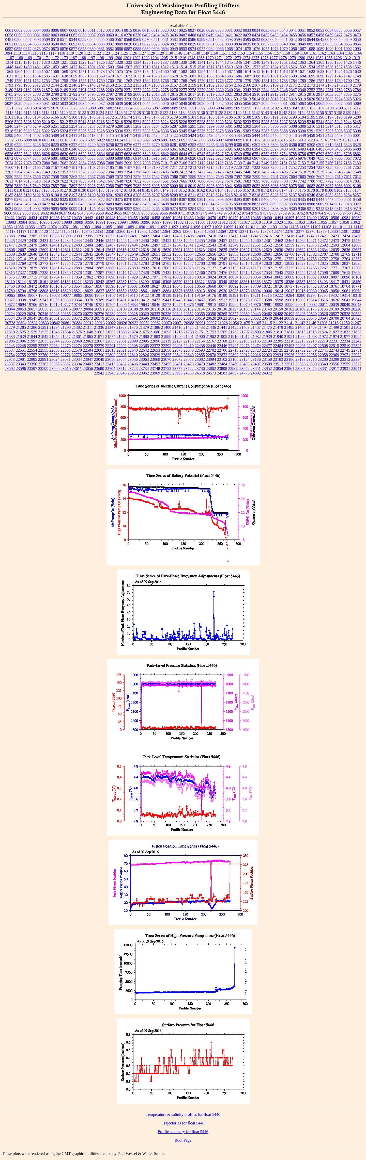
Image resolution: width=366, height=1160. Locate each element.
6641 (155, 154)
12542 (200, 245)
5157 (329, 112)
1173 (64, 58)
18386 (289, 282)
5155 (311, 112)
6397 (274, 149)
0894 (165, 48)
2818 (201, 94)
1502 (101, 67)
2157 (174, 85)
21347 (110, 327)
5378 (220, 131)
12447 (110, 240)
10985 (33, 222)
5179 (174, 117)
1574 (110, 71)
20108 (133, 309)
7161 (18, 167)
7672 (220, 181)
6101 (247, 140)
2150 (110, 85)
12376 (288, 231)
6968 (265, 158)
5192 (284, 117)
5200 (357, 117)
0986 (220, 48)
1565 (27, 71)
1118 (61, 53)
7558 (55, 176)
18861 (144, 291)
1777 (229, 80)
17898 (110, 277)
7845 (27, 186)
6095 (201, 140)
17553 (289, 272)
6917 (165, 158)
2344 (265, 90)
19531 (233, 300)
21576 (77, 332)
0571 (155, 39)
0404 (155, 35)
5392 (320, 131)
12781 (121, 263)
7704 (293, 181)
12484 (88, 245)
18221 (76, 282)
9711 (182, 213)
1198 (100, 58)
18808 (43, 291)
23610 (65, 368)
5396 (338, 131)
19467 (200, 300)
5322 (46, 131)
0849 (302, 44)
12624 (211, 250)
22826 (144, 355)
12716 (32, 259)
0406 (174, 35)
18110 (10, 282)
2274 (155, 90)
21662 (99, 332)
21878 (121, 336)
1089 (320, 48)
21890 (177, 336)
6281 (174, 144)
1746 (338, 76)
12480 (43, 245)
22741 (323, 350)
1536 (329, 67)
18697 (244, 286)
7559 (64, 176)
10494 (278, 218)
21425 (189, 327)
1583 (192, 71)
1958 (27, 85)
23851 (256, 368)
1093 (357, 48)
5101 (266, 108)
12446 (99, 240)
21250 (345, 323)
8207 (155, 195)
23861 (289, 368)
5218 (119, 122)
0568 (128, 39)
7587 (183, 176)
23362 (43, 364)
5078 (73, 108)
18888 (189, 291)
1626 (348, 71)
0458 (320, 35)
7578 (146, 176)
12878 (21, 268)
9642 (72, 213)
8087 (329, 186)
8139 (109, 190)
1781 (265, 80)
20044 (10, 309)
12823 (300, 263)
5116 (36, 112)
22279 (99, 346)
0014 (119, 30)
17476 (222, 272)
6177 (329, 140)
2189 (64, 90)
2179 (357, 85)
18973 (244, 291)
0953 (183, 48)
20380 (244, 314)
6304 (274, 144)
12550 (244, 245)
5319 (18, 131)
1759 (101, 80)
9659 (136, 213)
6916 (155, 158)
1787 (320, 80)
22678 (189, 350)
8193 (46, 195)
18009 (177, 277)
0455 (293, 35)
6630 (64, 154)
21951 (289, 336)
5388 (284, 131)
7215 (210, 167)
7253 (302, 167)
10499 (312, 218)
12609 (43, 250)
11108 (326, 227)
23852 (267, 368)
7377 (73, 172)
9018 (348, 204)
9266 (165, 208)
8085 (320, 186)
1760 (110, 80)
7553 (27, 176)
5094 (220, 108)
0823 (155, 44)
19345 (32, 300)
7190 (155, 167)
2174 (320, 85)
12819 (256, 263)
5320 (27, 131)
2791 (64, 94)
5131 (155, 112)
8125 (45, 190)
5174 (128, 117)
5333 (146, 131)
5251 (55, 126)
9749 (219, 213)
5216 (101, 122)
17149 (222, 268)
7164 (27, 167)
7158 (347, 163)
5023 (329, 99)
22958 (323, 355)
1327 (110, 62)
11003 (189, 222)
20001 (300, 304)
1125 (124, 53)
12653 (177, 254)
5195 (311, 117)
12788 (200, 263)
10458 (155, 218)
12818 (244, 263)
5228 (201, 122)
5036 (91, 103)
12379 (321, 231)
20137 (233, 309)
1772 (210, 80)
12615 (110, 250)
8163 (210, 190)
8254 (348, 195)
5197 (329, 117)
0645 (320, 39)
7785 (320, 181)
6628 (46, 154)
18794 (21, 291)
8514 (210, 204)
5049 (192, 103)
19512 (222, 300)
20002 (312, 304)
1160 (304, 53)
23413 (99, 364)
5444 (256, 135)
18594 (121, 286)
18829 (110, 291)
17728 (43, 277)
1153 (241, 53)
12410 (211, 236)
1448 (9, 67)
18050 (244, 277)
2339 (220, 90)
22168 (222, 341)
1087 (302, 48)
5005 (174, 99)
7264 (18, 172)
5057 (256, 103)
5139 (228, 112)
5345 (183, 131)
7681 (238, 181)
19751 (99, 304)
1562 (357, 67)
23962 (144, 373)
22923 (267, 355)
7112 (201, 163)
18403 (322, 282)
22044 (54, 341)
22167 (211, 341)
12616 (121, 250)
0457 (311, 35)
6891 (128, 158)
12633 (312, 250)
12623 (200, 250)
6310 (329, 144)
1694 (302, 76)
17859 (77, 277)
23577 (356, 364)
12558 (278, 245)
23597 (32, 368)
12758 (334, 259)
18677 (222, 286)
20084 (88, 309)
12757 (323, 259)
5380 (229, 131)
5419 (146, 135)
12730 (133, 259)
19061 (345, 291)
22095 (144, 341)
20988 (189, 323)
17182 (267, 268)
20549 (43, 318)
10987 (56, 222)
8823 (256, 204)
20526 (323, 314)
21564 (65, 332)
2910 (256, 94)
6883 (73, 158)
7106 (183, 163)
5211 (55, 122)
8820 (247, 204)
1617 (274, 71)
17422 (133, 272)
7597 (238, 176)
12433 (54, 240)
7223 (265, 167)
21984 (356, 336)
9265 (155, 208)
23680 (99, 368)
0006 (55, 30)
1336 (155, 62)
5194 (302, 117)
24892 (256, 373)
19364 (77, 300)
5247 (18, 126)
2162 (210, 85)
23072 (177, 359)
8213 (210, 195)
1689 (265, 76)
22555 (43, 350)
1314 (9, 62)
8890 (265, 204)
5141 (246, 112)
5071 (9, 108)
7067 (348, 158)
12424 (345, 236)
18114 (21, 282)
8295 (46, 199)
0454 (284, 35)
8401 (256, 199)
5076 (55, 108)
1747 (348, 76)
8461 (9, 204)
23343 (21, 364)
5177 (155, 117)
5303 (247, 126)
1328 (119, 62)
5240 (311, 122)
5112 (357, 108)
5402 (37, 135)
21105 (256, 323)
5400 (18, 135)
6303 (265, 144)
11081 (74, 227)
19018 (300, 291)
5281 (128, 126)
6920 (192, 158)
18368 (255, 282)
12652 (166, 254)
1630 (357, 71)
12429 (21, 240)
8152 (183, 190)
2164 (229, 85)
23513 (278, 364)
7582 (155, 176)
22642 (144, 350)
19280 (300, 295)
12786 (177, 263)
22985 (32, 359)
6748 (229, 154)
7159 (357, 163)
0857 (9, 48)
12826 (334, 263)
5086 (147, 108)
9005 (320, 204)
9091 (27, 208)
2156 (165, 85)
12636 (345, 250)
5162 (18, 117)
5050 (201, 103)
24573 (211, 373)
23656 (88, 368)
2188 (55, 90)
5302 (238, 126)
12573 (300, 245)
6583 (37, 154)
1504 (119, 67)
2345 (274, 90)
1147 (187, 53)
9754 (246, 213)
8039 (220, 186)
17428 (144, 272)
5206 (9, 122)
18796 (32, 291)
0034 (256, 30)
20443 (256, 314)
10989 (78, 222)
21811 (289, 332)
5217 (110, 122)
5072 (18, 108)
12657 (222, 254)
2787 (27, 94)
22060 (77, 341)
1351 (284, 62)
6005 (18, 140)
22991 (43, 359)
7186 (119, 167)
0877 (73, 48)
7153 (302, 163)
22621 (121, 350)
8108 (357, 186)
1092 (348, 48)
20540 (21, 318)
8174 (283, 190)
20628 (244, 318)
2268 (101, 90)
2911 (265, 94)
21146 (311, 323)
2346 (284, 90)
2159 (192, 85)
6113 (275, 140)
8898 (293, 204)
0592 (220, 39)
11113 (11, 231)
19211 (256, 295)
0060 (27, 35)
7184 (101, 167)
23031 (65, 359)
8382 (155, 199)
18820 (65, 291)
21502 (356, 327)
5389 (293, 131)
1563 (9, 71)
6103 (266, 140)
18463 (21, 286)
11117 (21, 231)
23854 (278, 368)
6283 (192, 144)
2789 (46, 94)
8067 (284, 186)
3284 (73, 99)
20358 (211, 314)
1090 (329, 48)
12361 (131, 231)
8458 (357, 199)
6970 (274, 158)
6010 (37, 140)
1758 (91, 80)
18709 (256, 286)
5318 (9, 131)
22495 (289, 346)
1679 (183, 76)
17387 (99, 272)
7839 (18, 186)
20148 (267, 309)
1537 (338, 67)
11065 (19, 227)
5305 (265, 126)
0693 (82, 44)
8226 (274, 195)
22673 (177, 350)
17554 (300, 272)
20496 (300, 314)
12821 (278, 263)
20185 (322, 309)
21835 (356, 332)
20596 (144, 318)
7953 (101, 186)
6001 (357, 135)
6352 (91, 149)
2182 (27, 90)
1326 (101, 62)
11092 (162, 227)
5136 (201, 112)
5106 (311, 108)
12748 (244, 259)
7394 (128, 172)
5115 (28, 112)
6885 (91, 158)
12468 (300, 240)
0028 (201, 30)
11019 (267, 222)
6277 (137, 144)
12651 (155, 254)
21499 (334, 327)
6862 (357, 154)
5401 (27, 135)
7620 (55, 181)
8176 (302, 190)
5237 (284, 122)
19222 (278, 295)
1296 (337, 58)
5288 (183, 126)
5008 (201, 99)
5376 (201, 131)
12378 (310, 231)
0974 (192, 48)
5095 (229, 108)
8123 (36, 190)
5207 (18, 122)
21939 (267, 336)
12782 (133, 263)
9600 (8, 213)
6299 (229, 144)
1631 (9, 76)
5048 (183, 103)
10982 (356, 218)
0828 (183, 44)
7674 (229, 181)
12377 (299, 231)
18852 (133, 291)
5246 (9, 126)
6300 (238, 144)
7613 (9, 181)
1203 (145, 58)
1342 (210, 62)
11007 (201, 222)
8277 (9, 199)
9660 (145, 213)
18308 (166, 282)
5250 (46, 126)
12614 (99, 250)
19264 (289, 295)
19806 (121, 304)
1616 (265, 71)
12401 (133, 236)
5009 (210, 99)
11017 (245, 222)
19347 (43, 300)
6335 (27, 149)
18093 (323, 277)
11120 (43, 231)
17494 (233, 272)
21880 (144, 336)
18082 (312, 277)
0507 (27, 39)
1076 (256, 48)
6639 (137, 154)
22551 (21, 350)
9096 (64, 208)
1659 (73, 76)
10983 (11, 222)
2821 (229, 94)
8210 (183, 195)
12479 (32, 245)
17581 (312, 272)
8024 (201, 186)
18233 (88, 282)
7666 (192, 181)
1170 (37, 58)
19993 (278, 304)
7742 (302, 181)
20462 (267, 314)
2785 (9, 94)
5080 (92, 108)
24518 (200, 373)
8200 (101, 195)
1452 (46, 67)
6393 (247, 149)
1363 (302, 62)
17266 (312, 268)
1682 (201, 76)
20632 (256, 318)
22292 (121, 346)
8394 (229, 199)
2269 (110, 90)
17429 (155, 272)
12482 (65, 245)
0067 (91, 35)
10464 (200, 218)
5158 (338, 112)
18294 (132, 282)
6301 (247, 144)
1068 (229, 48)
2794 (82, 94)
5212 (64, 122)
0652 (18, 44)
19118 (133, 295)
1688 (256, 76)
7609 (329, 176)
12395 (88, 236)
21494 (323, 327)
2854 (247, 94)
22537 (10, 350)
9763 (310, 213)
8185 (9, 195)
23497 (256, 364)
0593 (229, 39)
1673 (137, 76)
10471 (222, 218)
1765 (155, 80)
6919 (183, 158)
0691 (64, 44)
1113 (17, 53)
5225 (174, 122)
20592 (133, 318)
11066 (30, 227)
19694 (21, 304)
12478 (21, 245)
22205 (278, 341)
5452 (329, 135)
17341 (54, 272)
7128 (219, 163)
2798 (119, 94)
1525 (284, 67)
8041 (229, 186)
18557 (88, 286)
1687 (247, 76)
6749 (238, 154)
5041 (137, 103)
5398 (357, 131)
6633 (91, 154)
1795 (18, 85)
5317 (357, 126)
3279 (27, 99)
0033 (247, 30)
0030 (220, 30)
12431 (43, 240)
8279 (18, 199)
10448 (110, 218)
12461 (267, 240)
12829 (10, 268)
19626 (334, 300)
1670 (110, 76)
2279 (201, 90)
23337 (10, 364)
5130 (146, 112)
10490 (267, 218)
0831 (210, 44)
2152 (128, 85)
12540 (177, 245)
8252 (329, 195)
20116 (166, 309)
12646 (99, 254)
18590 (110, 286)
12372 (254, 231)
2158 (183, 85)
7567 (91, 176)
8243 (302, 195)
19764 (110, 304)
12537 (166, 245)
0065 (73, 35)
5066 (329, 103)
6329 (9, 149)
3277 (9, 99)
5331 (128, 131)
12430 (32, 240)
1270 (209, 58)
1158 (286, 53)
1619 (293, 71)
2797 (110, 94)
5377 (210, 131)
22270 (65, 346)
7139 (238, 163)
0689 (46, 44)
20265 (65, 314)
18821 (77, 291)
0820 (128, 44)
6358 (146, 149)
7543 (329, 172)
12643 (65, 254)
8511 (201, 204)
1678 (174, 76)
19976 (256, 304)
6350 (82, 149)
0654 (27, 44)
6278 (146, 144)
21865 (88, 336)
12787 (189, 263)
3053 (329, 94)
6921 (201, 158)
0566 (110, 39)
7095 (147, 163)
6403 (302, 149)
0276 (137, 35)
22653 (155, 350)
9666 (164, 213)
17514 (244, 272)
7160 (9, 167)
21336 (99, 327)
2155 (155, 85)
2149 (101, 85)
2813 (155, 94)
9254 (110, 208)
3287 (101, 99)
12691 (267, 254)
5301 (229, 126)
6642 (165, 154)
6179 (338, 140)
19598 (278, 300)
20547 (32, 318)
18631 (166, 286)
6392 (238, 149)
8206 (146, 195)
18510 (54, 286)
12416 (267, 236)
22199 (267, 341)
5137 (210, 112)
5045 (155, 103)
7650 (128, 181)
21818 (312, 332)
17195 (278, 268)
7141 (256, 163)
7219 (229, 167)
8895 (274, 204)
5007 (192, 99)
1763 (137, 80)
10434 (32, 218)
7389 (119, 172)
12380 (333, 231)
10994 (123, 222)
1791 (357, 80)
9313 (329, 208)
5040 (128, 103)
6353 (101, 149)
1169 (28, 58)
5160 (356, 112)
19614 (312, 300)
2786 (18, 94)
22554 (32, 350)
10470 (211, 218)
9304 (284, 208)
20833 (44, 323)
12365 (176, 231)
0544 (73, 39)
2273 (146, 90)
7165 (37, 167)
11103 (272, 227)
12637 (356, 250)
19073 (55, 295)
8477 (73, 204)
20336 (166, 314)
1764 (146, 80)
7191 (165, 167)
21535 (43, 332)
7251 (284, 167)
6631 (73, 154)
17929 (133, 277)
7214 (201, 167)
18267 (110, 282)
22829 (155, 355)
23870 (312, 368)
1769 (192, 80)
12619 (155, 250)
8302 (55, 199)
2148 (91, 85)
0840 (284, 44)
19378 (88, 300)
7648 (119, 181)
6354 (110, 149)
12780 (110, 263)
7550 (9, 176)
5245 (357, 122)
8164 (219, 190)
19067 (32, 295)
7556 (37, 176)
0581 (165, 39)
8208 (165, 195)
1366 (329, 62)
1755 (64, 80)
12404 (155, 236)
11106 (305, 227)
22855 (200, 355)
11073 (41, 227)
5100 (256, 108)
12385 (32, 236)
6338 (55, 149)
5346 (192, 131)
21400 (166, 327)
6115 (283, 140)
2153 (137, 85)
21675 (144, 332)
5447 (284, 135)
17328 (32, 272)
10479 (233, 218)
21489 (312, 327)
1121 (88, 53)
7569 (110, 176)
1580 (165, 71)
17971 (155, 277)
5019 (302, 99)
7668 (201, 181)
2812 (146, 94)
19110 (122, 295)
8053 (256, 186)
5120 (63, 112)
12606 (10, 250)
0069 (110, 35)
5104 (293, 108)
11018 (256, 222)
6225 (55, 144)
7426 (220, 172)
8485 (119, 204)
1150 (214, 53)
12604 (345, 245)
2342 (247, 90)
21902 (211, 336)
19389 (99, 300)
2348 (302, 90)
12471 (312, 240)
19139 (166, 295)
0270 (128, 35)
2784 (357, 90)
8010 (183, 186)
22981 (21, 359)
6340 (73, 149)
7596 (229, 176)
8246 (311, 195)
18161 (43, 282)
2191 (82, 90)
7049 (311, 158)
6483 (320, 149)
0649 (348, 39)
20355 (200, 314)
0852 (320, 44)
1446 (357, 62)
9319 (357, 208)
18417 (334, 282)
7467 (265, 172)
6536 (9, 154)
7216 (220, 167)
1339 (183, 62)
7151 (283, 163)
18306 (155, 282)
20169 (300, 309)
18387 (300, 282)
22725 (278, 350)
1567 (46, 71)
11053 (300, 222)
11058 (344, 222)
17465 (189, 272)
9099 (73, 208)
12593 (334, 245)
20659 (289, 318)
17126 (200, 268)
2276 (174, 90)
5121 (73, 112)
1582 (183, 71)
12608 (32, 250)
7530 (311, 172)
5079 (83, 108)
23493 (244, 364)
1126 (133, 53)
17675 (10, 277)
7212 (183, 167)
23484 (222, 364)
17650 (356, 272)
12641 (43, 254)
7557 (46, 176)
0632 (256, 39)
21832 (345, 332)
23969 (155, 373)
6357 (137, 149)
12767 (356, 259)
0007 (64, 30)
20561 (54, 318)
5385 (265, 131)
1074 (238, 48)
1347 (247, 62)
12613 (88, 250)
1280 (301, 58)
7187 (128, 167)
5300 (220, 126)
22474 (256, 346)
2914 (293, 94)
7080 (46, 163)
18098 (345, 277)
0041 (293, 30)
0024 (174, 30)
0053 (320, 30)
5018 (293, 99)
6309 (320, 144)
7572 (119, 176)
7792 (329, 181)
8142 (119, 190)
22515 (334, 346)
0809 (119, 44)
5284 (155, 126)
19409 (133, 300)
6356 (128, 149)
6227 (73, 144)
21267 (356, 323)
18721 (267, 286)
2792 (73, 94)
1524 (274, 67)
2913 (284, 94)
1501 (91, 67)
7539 (320, 172)
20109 (144, 309)
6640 (146, 154)
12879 (32, 268)
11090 (140, 227)
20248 (54, 314)
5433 (229, 135)
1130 (169, 53)
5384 (256, 131)
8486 (128, 204)
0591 (210, 39)
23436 (133, 364)
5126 (118, 112)
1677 (165, 76)
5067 (338, 103)
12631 (289, 250)
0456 (302, 35)
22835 (166, 355)
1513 (174, 67)
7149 (265, 163)
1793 (9, 85)
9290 (201, 208)
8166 (238, 190)
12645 (88, 254)
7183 (91, 167)
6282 (183, 144)
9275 (183, 208)
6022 (101, 140)
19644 (356, 300)
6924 (229, 158)
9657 (127, 213)
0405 (165, 35)
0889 (146, 48)
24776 (244, 373)
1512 (165, 67)
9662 (154, 213)
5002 (146, 99)
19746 (88, 304)
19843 (144, 304)
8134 (91, 190)
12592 (323, 245)
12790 (211, 263)
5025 (348, 99)
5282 (137, 126)
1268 (200, 58)
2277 (183, 90)
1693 (293, 76)
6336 (37, 149)
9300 (247, 208)
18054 (256, 277)
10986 (44, 222)
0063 (55, 35)
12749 (256, 259)
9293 (220, 208)
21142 (300, 323)
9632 (45, 213)
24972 (267, 373)
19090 (88, 295)
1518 (220, 67)
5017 (284, 99)
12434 (65, 240)
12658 (233, 254)
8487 (137, 204)
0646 (329, 39)
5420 (155, 135)
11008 (212, 222)
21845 (43, 336)
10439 (77, 218)
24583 (222, 373)
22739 (312, 350)
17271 (334, 268)
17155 (233, 268)
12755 (312, 259)
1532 (302, 67)
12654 (189, 254)
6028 (156, 140)
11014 (234, 222)
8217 (247, 195)
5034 (73, 103)
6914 (137, 158)
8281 (27, 199)
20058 (43, 309)
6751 (256, 154)
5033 (64, 103)
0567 (119, 39)
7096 (156, 163)
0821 (137, 44)
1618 (284, 71)
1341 (201, 62)
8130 (82, 190)
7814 (348, 181)
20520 (312, 314)
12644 (77, 254)
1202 (136, 58)
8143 (128, 190)
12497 (155, 245)
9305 (293, 208)
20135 (211, 309)
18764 (345, 286)
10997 (156, 222)
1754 (55, 80)
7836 (9, 186)
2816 (183, 94)
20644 (278, 318)
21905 (222, 336)
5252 (64, 126)
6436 (311, 149)
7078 (28, 163)
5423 (183, 135)
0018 (146, 30)
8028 (210, 186)
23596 (21, 368)
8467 (27, 204)
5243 (338, 122)
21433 (200, 327)
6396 (265, 149)
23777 (177, 368)
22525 (356, 346)
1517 (210, 67)
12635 (334, 250)
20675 (312, 318)
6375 (192, 149)
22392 (166, 346)
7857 (55, 186)
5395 (329, 131)
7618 (37, 181)
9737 (200, 213)
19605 (300, 300)
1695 (311, 76)
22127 (177, 341)
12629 (267, 250)
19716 (43, 304)
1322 (73, 62)
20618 (189, 318)
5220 (128, 122)
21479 (278, 327)
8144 (137, 190)
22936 (289, 355)
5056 (247, 103)
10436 (54, 218)
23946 (121, 373)
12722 (54, 259)
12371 (243, 231)
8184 (357, 190)
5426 (210, 135)
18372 (267, 282)
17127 (211, 268)
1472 (73, 67)
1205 (164, 58)
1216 (182, 58)
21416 (177, 327)
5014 (256, 99)
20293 (121, 314)
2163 (220, 85)
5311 (320, 126)
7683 (247, 181)
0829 (192, 44)
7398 (137, 172)
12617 (133, 250)
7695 (256, 181)
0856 (357, 44)
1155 (259, 53)
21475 (267, 327)
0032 (238, 30)
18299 (144, 282)
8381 (146, 199)
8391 (201, 199)
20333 (155, 314)
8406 (265, 199)
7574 (128, 176)
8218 (256, 195)
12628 (256, 250)
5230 (220, 122)
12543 (211, 245)
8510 (192, 204)
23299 (334, 359)
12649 (133, 254)
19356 (54, 300)
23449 (144, 364)
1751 (27, 80)
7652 (137, 181)
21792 (244, 332)
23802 (211, 368)
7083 (73, 163)
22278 (88, 346)
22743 (334, 350)
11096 (195, 227)
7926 (91, 186)
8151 (174, 190)
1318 (46, 62)
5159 (347, 112)
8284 (37, 199)
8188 (18, 195)
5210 (46, 122)
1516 (201, 67)
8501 (183, 204)
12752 (289, 259)
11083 (85, 227)
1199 (109, 58)
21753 (211, 332)
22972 (356, 355)
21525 (21, 332)
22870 (211, 355)
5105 (302, 108)
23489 (233, 364)
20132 (188, 309)
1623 (320, 71)
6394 (256, 149)
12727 (99, 259)
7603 (284, 176)
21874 (110, 336)
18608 (144, 286)
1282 (319, 58)
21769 (222, 332)
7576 (137, 176)
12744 (211, 259)
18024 (211, 277)
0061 (37, 35)
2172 (302, 85)
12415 (256, 236)
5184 (220, 117)
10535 (323, 218)
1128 (151, 53)
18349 (233, 282)
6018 (64, 140)
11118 (32, 231)
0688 (37, 44)
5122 (82, 112)
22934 (278, 355)
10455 (133, 218)
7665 (183, 181)
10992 (111, 222)
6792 (320, 154)
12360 (120, 231)
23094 (211, 359)
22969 (334, 355)
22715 (233, 350)
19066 (21, 295)
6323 (348, 144)
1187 (73, 58)
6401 (293, 149)
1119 (70, 53)
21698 (166, 332)
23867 (300, 368)
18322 (199, 282)
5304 (256, 126)
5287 (174, 126)
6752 (265, 154)
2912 (274, 94)
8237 (293, 195)
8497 (155, 204)
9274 (174, 208)
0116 (119, 35)
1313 (356, 58)
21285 (21, 327)
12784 (155, 263)
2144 (55, 85)
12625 (222, 250)
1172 (55, 58)
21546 (54, 332)
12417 (278, 236)
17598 (323, 272)
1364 (311, 62)
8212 (201, 195)
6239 (101, 144)
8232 (284, 195)
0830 (201, 44)
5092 (201, 108)
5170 (91, 117)
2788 (37, 94)
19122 (144, 295)
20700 (334, 318)
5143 (265, 112)
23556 (334, 364)
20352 (189, 314)
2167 (256, 85)
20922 (111, 323)
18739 (300, 286)
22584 (88, 350)
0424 (256, 35)
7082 (64, 163)
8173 (274, 190)
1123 (106, 53)
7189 (146, 167)
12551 (256, 245)
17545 (278, 272)
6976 (302, 158)
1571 (82, 71)
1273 (237, 58)
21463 (244, 327)
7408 (174, 172)
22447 (233, 346)
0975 (201, 48)
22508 (323, 346)
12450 (144, 240)
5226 (183, 122)
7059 (329, 158)
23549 (323, 364)
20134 (199, 309)
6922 (210, 158)
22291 (110, 346)
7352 (55, 172)
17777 (65, 277)
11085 (107, 227)
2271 (128, 90)
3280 (37, 99)
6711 (192, 154)
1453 (55, 67)
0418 (201, 35)
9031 (9, 208)
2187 (46, 90)
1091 (338, 48)
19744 (77, 304)
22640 (133, 350)
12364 (165, 231)
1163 (331, 53)
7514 (293, 172)
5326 (82, 131)
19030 (312, 291)
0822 (146, 44)
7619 (46, 181)
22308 (133, 346)
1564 (18, 71)
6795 (348, 154)
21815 (300, 332)
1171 (46, 58)
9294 (229, 208)
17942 (144, 277)
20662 (300, 318)
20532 (356, 314)
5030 (37, 103)
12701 (300, 254)
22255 (32, 346)
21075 (245, 323)
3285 (82, 99)
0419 (210, 35)
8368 (82, 199)
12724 (77, 259)
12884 (88, 268)
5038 (110, 103)
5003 (155, 99)
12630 (278, 250)
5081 (101, 108)
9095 (55, 208)
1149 (205, 53)
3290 (128, 99)
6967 (256, 158)
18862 (155, 291)
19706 (32, 304)
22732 (300, 350)
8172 (265, 190)
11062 (355, 222)
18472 (32, 286)
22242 (356, 341)
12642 (54, 254)
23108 (233, 359)
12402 (144, 236)
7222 (256, 167)
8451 (348, 199)
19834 (133, 304)
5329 (110, 131)
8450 (338, 199)
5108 (330, 108)
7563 (73, 176)
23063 (144, 359)
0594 (238, 39)
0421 (229, 35)
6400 (284, 149)
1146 (178, 53)
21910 (233, 336)
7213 (192, 167)
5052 (220, 103)
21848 (54, 336)
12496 (144, 245)
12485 (99, 245)
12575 (312, 245)
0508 (37, 39)
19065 (10, 295)
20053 (21, 309)
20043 (356, 304)
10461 (177, 218)
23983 (166, 373)
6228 (82, 144)
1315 (18, 62)
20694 (323, 318)
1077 (265, 48)
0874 (46, 48)
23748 (155, 368)
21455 (233, 327)
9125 (91, 208)
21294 (54, 327)
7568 (101, 176)
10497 (300, 218)
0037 (274, 30)
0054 (329, 30)
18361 (244, 282)
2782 (338, 90)
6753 (274, 154)
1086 (293, 48)
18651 (189, 286)
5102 (275, 108)
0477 (338, 35)
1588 (238, 71)
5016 (274, 99)
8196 (64, 195)
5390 (302, 131)
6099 (238, 140)
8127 (64, 190)
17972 (166, 277)
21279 (10, 327)
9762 (301, 213)
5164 (37, 117)
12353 (98, 231)
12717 (43, 259)
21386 (155, 327)
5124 (100, 112)
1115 (35, 53)
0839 (274, 44)
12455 (200, 240)
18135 (32, 282)
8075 (293, 186)
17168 (244, 268)
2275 (165, 90)
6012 (55, 140)
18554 (77, 286)
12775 (65, 263)
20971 (178, 323)
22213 (300, 341)
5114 (18, 112)
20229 (21, 314)
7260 (338, 167)
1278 (283, 58)
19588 (267, 300)
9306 (302, 208)
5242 (329, 122)
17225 (289, 268)
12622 (189, 250)
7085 (92, 163)
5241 (320, 122)
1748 (357, 76)
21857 (65, 336)
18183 (65, 282)
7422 (201, 172)
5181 (192, 117)
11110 (337, 227)
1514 (183, 67)
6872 (9, 158)
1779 (247, 80)
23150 (267, 359)
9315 (338, 208)
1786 (311, 80)
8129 (73, 190)
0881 (101, 48)
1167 (10, 58)
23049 (99, 359)
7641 (91, 181)
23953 (133, 373)
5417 (128, 135)
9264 (146, 208)
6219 (9, 144)
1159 (295, 53)
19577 (256, 300)
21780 (233, 332)
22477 (267, 346)
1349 (265, 62)
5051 (210, 103)
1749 (9, 80)
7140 (247, 163)
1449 (18, 67)
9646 (90, 213)
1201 (127, 58)
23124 (244, 359)
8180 (329, 190)
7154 (311, 163)
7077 (18, 163)
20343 (177, 314)
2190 (73, 90)
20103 (122, 309)
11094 (184, 227)
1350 (274, 62)
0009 (73, 30)
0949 (174, 48)
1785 (302, 80)
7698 (265, 181)
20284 (110, 314)
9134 (101, 208)
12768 (10, 263)
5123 (91, 112)
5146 (292, 112)
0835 (247, 44)
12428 (10, 240)
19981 (267, 304)
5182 (201, 117)
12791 (222, 263)
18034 (233, 277)
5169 (82, 117)
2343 (256, 90)
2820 (220, 94)
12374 (277, 231)
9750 (228, 213)
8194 (55, 195)
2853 (238, 94)
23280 (323, 359)
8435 (302, 199)
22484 (278, 346)
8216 (238, 195)
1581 (174, 71)
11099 (228, 227)
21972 (323, 336)
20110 (155, 309)
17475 (211, 272)
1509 (137, 67)
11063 (8, 227)
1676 (155, 76)
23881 (323, 368)
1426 (348, 62)
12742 (200, 259)
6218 (357, 140)
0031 (229, 30)
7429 (229, 172)
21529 (32, 332)
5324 (64, 131)
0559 (82, 39)
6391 (229, 149)
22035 (43, 341)
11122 (54, 231)
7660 (155, 181)
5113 (9, 112)
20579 (99, 318)
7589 (192, 176)
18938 (233, 291)
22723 (256, 350)
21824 (323, 332)
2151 (119, 85)
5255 (82, 126)
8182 (338, 190)
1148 (196, 53)
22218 (312, 341)
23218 (312, 359)
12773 (43, 263)
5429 (220, 135)
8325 (64, 199)
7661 (165, 181)
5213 (73, 122)
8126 (55, 190)
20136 (222, 309)
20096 (110, 309)
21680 (155, 332)
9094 (46, 208)
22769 (54, 355)
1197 (91, 58)
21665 (110, 332)
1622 (311, 71)
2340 (229, 90)
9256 (119, 208)
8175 (292, 190)
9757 (264, 213)
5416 (119, 135)
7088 (110, 163)
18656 (200, 286)
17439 (177, 272)
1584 (201, 71)
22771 (65, 355)
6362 (183, 149)
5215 (91, 122)
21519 (10, 332)
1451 (37, 67)
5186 (229, 117)
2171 (293, 85)
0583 (183, 39)
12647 (110, 254)
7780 (311, 181)
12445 (88, 240)
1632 (18, 76)
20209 (345, 309)
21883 (155, 336)
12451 (155, 240)
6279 (155, 144)
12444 (77, 240)
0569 (137, 39)
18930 (222, 291)
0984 (210, 48)
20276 (99, 314)
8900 (311, 204)
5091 (192, 108)
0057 (357, 30)
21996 (21, 341)
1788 (329, 80)
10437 (65, 218)
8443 (311, 199)
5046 (165, 103)
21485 (289, 327)
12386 (43, 236)
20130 (177, 309)
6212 (347, 140)
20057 (32, 309)
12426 (356, 236)
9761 (292, 213)
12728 (110, 259)
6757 (311, 154)
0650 (357, 39)
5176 (146, 117)
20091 (99, 309)
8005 (155, 186)
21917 (244, 336)
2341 (238, 90)
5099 (247, 108)
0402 (146, 35)
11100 (239, 227)
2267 (91, 90)
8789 (220, 204)
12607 (21, 250)
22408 (177, 346)
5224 (165, 122)
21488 (300, 327)
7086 (101, 163)
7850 (46, 186)
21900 (200, 336)
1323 (82, 62)
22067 (99, 341)
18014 (200, 277)
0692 (73, 44)
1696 (320, 76)
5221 (137, 122)
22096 (155, 341)
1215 (173, 58)
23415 (110, 364)
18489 (43, 286)
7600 (265, 176)
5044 (146, 103)
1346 (238, 62)
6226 (64, 144)
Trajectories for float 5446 (183, 1123)
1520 (238, 67)
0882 (110, 48)
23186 (289, 359)
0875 (55, 48)
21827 (334, 332)
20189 (334, 309)
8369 (91, 199)
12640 (32, 254)
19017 (289, 291)
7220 (238, 167)
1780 (256, 80)
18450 (356, 282)
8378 (128, 199)
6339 (64, 149)
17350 (65, 272)
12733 (144, 259)
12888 (121, 268)
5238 (293, 122)
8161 (192, 190)
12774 (54, 263)
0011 (91, 30)
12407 (177, 236)
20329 (144, 314)
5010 (220, 99)
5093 (211, 108)
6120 (311, 140)
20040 (345, 304)
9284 (192, 208)
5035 (82, 103)
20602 (155, 318)
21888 (166, 336)
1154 (250, 53)
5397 (348, 131)
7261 (348, 167)
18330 (211, 282)
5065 (320, 103)
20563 (65, 318)
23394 (77, 364)
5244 (348, 122)
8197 (73, 195)
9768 (347, 213)
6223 (37, 144)
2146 (73, 85)
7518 (302, 172)
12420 (312, 236)
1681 (192, 76)
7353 (64, 172)
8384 (174, 199)
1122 (97, 53)
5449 (302, 135)
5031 (46, 103)
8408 (274, 199)
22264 (54, 346)
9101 (82, 208)
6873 (18, 158)
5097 (238, 108)
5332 (137, 131)
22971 (345, 355)
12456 (211, 240)
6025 (128, 140)
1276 (264, 58)
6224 (46, 144)
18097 (334, 277)
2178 (348, 85)
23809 (233, 368)
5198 (338, 117)
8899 (302, 204)
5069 (357, 103)
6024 (119, 140)
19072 (43, 295)
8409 (284, 199)
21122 (278, 323)
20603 (166, 318)
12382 (355, 231)
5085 (137, 108)
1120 (79, 53)
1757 (82, 80)
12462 (278, 240)
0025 (183, 30)
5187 (238, 117)
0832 (220, 44)
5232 (238, 122)
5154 (301, 112)
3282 (55, 99)
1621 (302, 71)
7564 (82, 176)
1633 (27, 76)
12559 (289, 245)
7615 (27, 181)
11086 (118, 227)
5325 (73, 131)
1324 (91, 62)
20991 (200, 323)
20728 (10, 323)
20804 (21, 323)
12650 (144, 254)
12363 (154, 231)
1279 (292, 58)
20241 (32, 314)
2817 (192, 94)
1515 (192, 67)
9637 (63, 213)
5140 (237, 112)
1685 (229, 76)
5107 (320, 108)
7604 (293, 176)
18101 (356, 277)
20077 (77, 309)
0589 (201, 39)
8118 (18, 190)
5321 (37, 131)
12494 (133, 245)
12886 (110, 268)
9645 (81, 213)
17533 (256, 272)
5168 (73, 117)
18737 (289, 286)
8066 (274, 186)
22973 (10, 359)
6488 (357, 149)
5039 (119, 103)
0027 (192, 30)
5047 (174, 103)
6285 (210, 144)
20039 (334, 304)
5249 (37, 126)
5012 (238, 99)
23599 (43, 368)
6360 (165, 149)
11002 (179, 222)
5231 (229, 122)
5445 (265, 135)
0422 (238, 35)
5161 (9, 117)
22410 (189, 346)
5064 (311, 103)
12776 (77, 263)
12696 (278, 254)
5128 (137, 112)
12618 (144, 250)
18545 (65, 286)
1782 (274, 80)
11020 (278, 222)
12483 (77, 245)
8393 (220, 199)
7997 (146, 186)
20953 (144, 323)
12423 (334, 236)
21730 (189, 332)
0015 (128, 30)
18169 (54, 282)
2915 (302, 94)
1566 (37, 71)
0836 (256, 44)
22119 (166, 341)
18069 (289, 277)
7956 (110, 186)
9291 (210, 208)
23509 (267, 364)
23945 (110, 373)
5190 (265, 117)
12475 (345, 240)
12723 (65, 259)
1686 (238, 76)
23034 (77, 359)
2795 (91, 94)
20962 (155, 323)
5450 (311, 135)
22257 (43, 346)
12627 (244, 250)
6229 (91, 144)
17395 (110, 272)
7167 (55, 167)
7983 (137, 186)
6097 (220, 140)
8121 (27, 190)
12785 (166, 263)
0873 (37, 48)
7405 (165, 172)
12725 (88, 259)
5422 (174, 135)
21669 (121, 332)
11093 (173, 227)
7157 (338, 163)
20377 (233, 314)
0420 (220, 35)
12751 (278, 259)
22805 (121, 355)
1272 (228, 58)
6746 (210, 154)
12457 (222, 240)
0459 (329, 35)
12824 (312, 263)
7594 (210, 176)
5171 (101, 117)
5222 (146, 122)
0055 (338, 30)
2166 (247, 85)
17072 (177, 268)
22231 (334, 341)
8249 (320, 195)
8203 (119, 195)
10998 (167, 222)
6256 (110, 144)
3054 (338, 94)
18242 (99, 282)
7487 (274, 172)
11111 (348, 227)
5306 (274, 126)
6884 (82, 158)
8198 (82, 195)
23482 (211, 364)
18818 (54, 291)
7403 (155, 172)
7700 (284, 181)
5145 (283, 112)
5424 (192, 135)
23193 (300, 359)
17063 (166, 268)
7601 (274, 176)
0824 (165, 44)
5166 (55, 117)
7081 (55, 163)
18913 (200, 291)
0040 (284, 30)
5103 (284, 108)
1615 (256, 71)
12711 (356, 254)
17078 (189, 268)
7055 (320, 158)
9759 (283, 213)
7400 (146, 172)
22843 (177, 355)
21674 (133, 332)
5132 (164, 112)
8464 (18, 204)
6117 (293, 140)
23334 (356, 359)
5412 (82, 135)
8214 (220, 195)
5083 (119, 108)
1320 (55, 62)
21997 (32, 341)
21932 (256, 336)
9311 (311, 208)
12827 (345, 263)
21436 (211, 327)
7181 (73, 167)
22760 (43, 355)
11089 (129, 227)
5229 (210, 122)
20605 (177, 318)
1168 (19, 58)
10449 (121, 218)
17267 (323, 268)
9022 (357, 204)
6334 (18, 149)
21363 (121, 327)
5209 (37, 122)
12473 (334, 240)
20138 (244, 309)
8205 (137, 195)
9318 (348, 208)
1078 (274, 48)
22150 (189, 341)
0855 (348, 44)
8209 (174, 195)
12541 (189, 245)
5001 (137, 99)
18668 (211, 286)
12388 (54, 236)
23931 (345, 368)
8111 (9, 190)
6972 (284, 158)
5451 (320, 135)
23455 (166, 364)
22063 (88, 341)
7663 (174, 181)
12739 (177, 259)
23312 (345, 359)
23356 (32, 364)
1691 (274, 76)
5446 (274, 135)
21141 (289, 323)
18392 (311, 282)
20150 (278, 309)
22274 (77, 346)
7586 (174, 176)
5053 (229, 103)
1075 (247, 48)
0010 (82, 30)
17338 (43, 272)
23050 (110, 359)
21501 (345, 327)
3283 (64, 99)
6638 (128, 154)
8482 (101, 204)
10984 (22, 222)
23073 (189, 359)
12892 (144, 268)
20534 (10, 318)
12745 (222, 259)
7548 (357, 172)
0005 (46, 30)
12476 (356, 240)
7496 (284, 172)
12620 (166, 250)
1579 (155, 71)
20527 (334, 314)
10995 (134, 222)
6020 (83, 140)
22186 (256, 341)
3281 (46, 99)
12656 (211, 254)
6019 (73, 140)
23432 (121, 364)
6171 (320, 140)
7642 (101, 181)
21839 (21, 336)
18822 (88, 291)
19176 (211, 295)
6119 (302, 140)
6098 (229, 140)
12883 (77, 268)
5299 (210, 126)
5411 (73, 135)
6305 (284, 144)
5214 (82, 122)
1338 (174, 62)
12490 (121, 245)
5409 (55, 135)
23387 (65, 364)
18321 (188, 282)
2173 (311, 85)
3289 (119, 99)
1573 (101, 71)
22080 (110, 341)
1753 (46, 80)
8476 (64, 204)
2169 (274, 85)
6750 (247, 154)
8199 (91, 195)
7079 (37, 163)
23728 (133, 368)
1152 (232, 53)
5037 (101, 103)
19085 (77, 295)
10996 (145, 222)
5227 (192, 122)
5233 (247, 122)
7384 (110, 172)
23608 (54, 368)
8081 (302, 186)
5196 (320, 117)
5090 (183, 108)
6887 (101, 158)
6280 (165, 144)
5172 (110, 117)
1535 (320, 67)
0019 (155, 30)
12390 (65, 236)
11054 (311, 222)
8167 (247, 190)
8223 (265, 195)
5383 (247, 131)
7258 (329, 167)
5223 (155, 122)
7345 (37, 172)
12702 (312, 254)
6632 (82, 154)
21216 (333, 323)
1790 (348, 80)
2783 (348, 90)
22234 (345, 341)
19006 (267, 291)
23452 (155, 364)
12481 (54, 245)
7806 (338, 181)
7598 (247, 176)
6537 (18, 154)
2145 (64, 85)
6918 (174, 158)
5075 (46, 108)
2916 (311, 94)
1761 (119, 80)
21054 (234, 323)
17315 (10, 272)
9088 (18, 208)
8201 (110, 195)
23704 (110, 368)
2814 (165, 94)
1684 (220, 76)
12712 (10, 259)
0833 (229, 44)
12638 (10, 254)
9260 (137, 208)
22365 (144, 346)
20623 (222, 318)
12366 (187, 231)
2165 (238, 85)
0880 (91, 48)
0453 (274, 35)
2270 (119, 90)
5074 (37, 108)
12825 (323, 263)
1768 (183, 80)
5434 (238, 135)
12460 (256, 240)
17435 (166, 272)
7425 (210, 172)
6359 (155, 149)
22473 (244, 346)
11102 (261, 227)
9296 (238, 208)
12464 (289, 240)
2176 (338, 85)
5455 (348, 135)
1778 (238, 80)
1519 (229, 67)
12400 (121, 236)
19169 (200, 295)
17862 (88, 277)
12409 (200, 236)
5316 (348, 126)
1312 (347, 58)
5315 (338, 126)
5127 (128, 112)
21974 (334, 336)
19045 (323, 291)
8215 (229, 195)
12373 (266, 231)
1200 (118, 58)
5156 (320, 112)
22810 (133, 355)
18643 (177, 286)
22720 (244, 350)
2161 (201, 85)
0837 (265, 44)
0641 (284, 39)
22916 (256, 355)
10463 (189, 218)
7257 (320, 167)
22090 (133, 341)
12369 (221, 231)
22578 (77, 350)
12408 (189, 236)
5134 (182, 112)
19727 (65, 304)
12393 (77, 236)
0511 (64, 39)
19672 (10, 304)
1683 (210, 76)
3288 (110, 99)
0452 (265, 35)
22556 (54, 350)
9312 (320, 208)
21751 (200, 332)
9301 (256, 208)
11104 (283, 227)
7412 (183, 172)
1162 (322, 53)
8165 (228, 190)
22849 (189, 355)
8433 (293, 199)
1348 (256, 62)
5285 (165, 126)
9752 (237, 213)
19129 (155, 295)
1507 (128, 67)
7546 (338, 172)
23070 (166, 359)
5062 (293, 103)
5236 (274, 122)
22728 (289, 350)
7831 (357, 181)
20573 (88, 318)
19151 (189, 295)
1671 (119, 76)
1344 (220, 62)
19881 (200, 304)
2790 (55, 94)
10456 (144, 218)
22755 (21, 355)
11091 (151, 227)
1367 (338, 62)
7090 (128, 163)
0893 (155, 48)
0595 (247, 39)
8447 (329, 199)
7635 (82, 181)
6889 (119, 158)
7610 (338, 176)
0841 (293, 44)
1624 (329, 71)
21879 (133, 336)
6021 (92, 140)
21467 (256, 327)
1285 (328, 58)
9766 (337, 213)
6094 (192, 140)
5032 (55, 103)
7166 (46, 167)
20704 (345, 318)
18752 (312, 286)
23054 (121, 359)
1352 (293, 62)
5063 (302, 103)
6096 (211, 140)
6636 (110, 154)
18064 (267, 277)
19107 (110, 295)
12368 (210, 231)
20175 (311, 309)
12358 (109, 231)
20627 (233, 318)
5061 (284, 103)
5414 (101, 135)
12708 (334, 254)
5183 (210, 117)
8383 (165, 199)
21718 (177, 332)
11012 (223, 222)
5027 (9, 103)
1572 (91, 71)
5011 (229, 99)
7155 (320, 163)
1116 (44, 53)
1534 (311, 67)
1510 (146, 67)
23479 (200, 364)
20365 (222, 314)
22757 (32, 355)
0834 (238, 44)
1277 (273, 58)
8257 (357, 195)
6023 (110, 140)
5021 (320, 99)
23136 (256, 359)
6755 (293, 154)
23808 (222, 368)
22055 (65, 341)
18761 (334, 286)
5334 (155, 131)
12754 (300, 259)
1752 (37, 80)
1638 (64, 76)
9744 (209, 213)
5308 (293, 126)
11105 (294, 227)
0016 (137, 30)
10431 (10, 218)
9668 (173, 213)
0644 (311, 39)
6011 (46, 140)
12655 (200, 254)
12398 (110, 236)
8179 (320, 190)
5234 (256, 122)
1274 (246, 58)
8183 (347, 190)
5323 (55, 131)
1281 (310, 58)
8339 (73, 199)
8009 (174, 186)
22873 (222, 355)
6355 (119, 149)
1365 (320, 62)
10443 (99, 218)
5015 (265, 99)
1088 (311, 48)
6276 (128, 144)
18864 (166, 291)
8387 (183, 199)
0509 (46, 39)
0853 (329, 44)
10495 (289, 218)
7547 (348, 172)
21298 (65, 327)
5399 (9, 135)
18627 (155, 286)
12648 (121, 254)
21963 (312, 336)
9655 (118, 213)
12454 (189, 240)
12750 (267, 259)
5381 (238, 131)
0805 (101, 44)
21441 (222, 327)
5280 (119, 126)
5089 (174, 108)
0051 (302, 30)
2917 (320, 94)
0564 (91, 39)
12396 (99, 236)
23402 (88, 364)
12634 (323, 250)
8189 (27, 195)
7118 (210, 163)
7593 (201, 176)
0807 (110, 44)
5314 (329, 126)
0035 (265, 30)
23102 (222, 359)
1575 (119, 71)
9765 (328, 213)
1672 (128, 76)
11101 (250, 227)
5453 (338, 135)
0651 (9, 44)
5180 (183, 117)
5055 (238, 103)
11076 (63, 227)
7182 (82, 167)
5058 (265, 103)
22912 (244, 355)
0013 (110, 30)
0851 (311, 44)
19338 (21, 300)
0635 (265, 39)
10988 (67, 222)
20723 (356, 318)
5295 (192, 126)
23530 (312, 364)
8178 (311, 190)
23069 (155, 359)
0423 (247, 35)
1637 (55, 76)
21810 (278, 332)
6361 (174, 149)
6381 (201, 149)
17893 (99, 277)
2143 (46, 85)
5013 (247, 99)
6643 (174, 154)
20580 (110, 318)
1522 (256, 67)
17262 (300, 268)
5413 (91, 135)
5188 (247, 117)
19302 (334, 295)
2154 (146, 85)
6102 (256, 140)
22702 (211, 350)
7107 (192, 163)
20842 (55, 323)
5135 (192, 112)
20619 (200, 318)
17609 (334, 272)
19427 (155, 300)
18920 (211, 291)
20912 (88, 323)
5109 (339, 108)
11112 (358, 227)
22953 (300, 355)
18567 (99, 286)
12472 (323, 240)
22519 (345, 346)
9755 (255, 213)
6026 (137, 140)
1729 (329, 76)
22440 (211, 346)
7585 (165, 176)
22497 (312, 346)
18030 (222, 277)
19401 (121, 300)
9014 (329, 204)
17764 (54, 277)
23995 (177, 373)
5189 (256, 117)
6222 (27, 144)
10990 (89, 222)
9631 (36, 213)
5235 (265, 122)
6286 (220, 144)
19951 (222, 304)
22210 (289, 341)
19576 (244, 300)
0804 (91, 44)
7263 (9, 172)
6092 (174, 140)
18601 (133, 286)
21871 (99, 336)
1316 (27, 62)
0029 (210, 30)
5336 (165, 131)
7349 (46, 172)
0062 (46, 35)
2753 (311, 90)
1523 (265, 67)
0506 (18, 39)
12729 (121, 259)
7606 (311, 176)
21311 (88, 327)
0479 (357, 35)
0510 (55, 39)
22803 (110, 355)
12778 (88, 263)
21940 (278, 336)
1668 (91, 76)
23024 (54, 359)
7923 (82, 186)
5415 (110, 135)
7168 (64, 167)
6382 (210, 149)
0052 (311, 30)
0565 (101, 39)
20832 (32, 323)
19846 (155, 304)
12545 (222, 245)
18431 (345, 282)
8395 (238, 199)
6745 (201, 154)
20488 (278, 314)
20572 (77, 318)
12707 (323, 254)
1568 (55, 71)
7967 (119, 186)
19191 (233, 295)
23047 (88, 359)
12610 (54, 250)
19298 (322, 295)
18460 (10, 286)
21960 (300, 336)
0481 (9, 39)
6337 (46, 149)
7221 (247, 167)
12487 (110, 245)
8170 (256, 190)
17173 (256, 268)
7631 (73, 181)
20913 (100, 323)
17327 (21, 272)
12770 (32, 263)
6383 (220, 149)
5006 (183, 99)
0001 (9, 30)
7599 (256, 176)
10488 (256, 218)
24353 (189, 373)
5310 (311, 126)
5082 (110, 108)
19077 (66, 295)
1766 (165, 80)
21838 (10, 336)
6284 (201, 144)
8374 (110, 199)
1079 (284, 48)
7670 (210, 181)
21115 (267, 323)
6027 (147, 140)
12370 (232, 231)
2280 (210, 90)
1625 (338, 71)
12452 (166, 240)
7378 (82, 172)
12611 (65, 250)
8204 (128, 195)
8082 (311, 186)
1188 (82, 58)
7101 (165, 163)
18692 (233, 286)
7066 (338, 158)
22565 (65, 350)
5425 (201, 135)
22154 (200, 341)
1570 (73, 71)
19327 (10, 300)
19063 (356, 291)
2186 (37, 90)
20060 (55, 309)
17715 (32, 277)
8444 (320, 199)
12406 (166, 236)
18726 (278, 286)
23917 (334, 368)
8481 (91, 204)
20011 (323, 304)
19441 (166, 300)
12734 (155, 259)
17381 (88, 272)
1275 (255, 58)
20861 (66, 323)
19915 (211, 304)
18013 (189, 277)
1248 (191, 58)
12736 (166, 259)
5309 (302, 126)
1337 (165, 62)
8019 (192, 186)
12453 (177, 240)
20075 (66, 309)
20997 (211, 323)
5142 (256, 112)
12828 (356, 263)
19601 (289, 300)
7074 (9, 163)
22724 (267, 350)
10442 (88, 218)
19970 (244, 304)
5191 (274, 117)
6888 (110, 158)
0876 (64, 48)
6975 (293, 158)
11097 (206, 227)
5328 (101, 131)
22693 (200, 350)
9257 (128, 208)
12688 (256, 254)
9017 (338, 204)
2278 (192, 90)
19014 (278, 291)
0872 (27, 48)
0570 (146, 39)
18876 (177, 291)
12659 (244, 254)
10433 (21, 218)
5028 (18, 103)
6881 (55, 158)
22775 (77, 355)
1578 (146, 71)
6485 (338, 149)
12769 (21, 263)
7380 (91, 172)
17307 (345, 268)
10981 (345, 218)
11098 (217, 227)
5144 (274, 112)
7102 (174, 163)
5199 (348, 117)
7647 (110, 181)
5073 (28, 108)
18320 (177, 282)
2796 (101, 94)
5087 (156, 108)
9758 (273, 213)
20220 (356, 309)
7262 (357, 167)
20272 (88, 314)
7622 (64, 181)
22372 (155, 346)
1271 (219, 58)
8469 (37, 204)
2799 (128, 94)
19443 (177, 300)
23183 (278, 359)
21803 (256, 332)
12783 (144, 263)
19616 (323, 300)
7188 (137, 167)
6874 (27, 158)
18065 (278, 277)
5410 (64, 135)
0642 (293, 39)
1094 (8, 53)
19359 (65, 300)
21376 (133, 327)
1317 (37, 62)
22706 (222, 350)
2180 (9, 90)
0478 (348, 35)
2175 (329, 85)
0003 (27, 30)
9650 (100, 213)
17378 (77, 272)
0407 (183, 35)
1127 (142, 53)
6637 (119, 154)
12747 (233, 259)
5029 (27, 103)
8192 (37, 195)
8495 (146, 204)
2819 (210, 94)
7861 (64, 186)
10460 (166, 218)
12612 (77, 250)
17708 (21, 277)
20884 (77, 323)
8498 (165, 204)
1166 (358, 53)
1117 (52, 53)
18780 (10, 291)
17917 (121, 277)
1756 (73, 80)
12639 (21, 254)
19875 (177, 304)
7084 (83, 163)
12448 (121, 240)
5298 (201, 126)
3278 (18, 99)
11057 (333, 222)
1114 (26, 53)
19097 (99, 295)
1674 (146, 76)
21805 (267, 332)
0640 (274, 39)
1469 (64, 67)
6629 (55, 154)
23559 (345, 364)
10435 (43, 218)
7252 (293, 167)
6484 (329, 149)
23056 (133, 359)
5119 (54, 112)
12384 (21, 236)
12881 (54, 268)
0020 (165, 30)
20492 (289, 314)
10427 (357, 213)
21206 (322, 323)
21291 (43, 327)
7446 (247, 172)
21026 (223, 323)
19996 (289, 304)
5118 (45, 112)
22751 (356, 350)
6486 (348, 149)
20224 (10, 314)
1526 (293, 67)
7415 (192, 172)
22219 (323, 341)
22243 (10, 346)
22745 (345, 350)
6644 (183, 154)
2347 (293, 90)
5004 (165, 99)
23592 (10, 368)
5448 (293, 135)
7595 (220, 176)
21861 (77, 336)
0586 (192, 39)
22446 (222, 346)
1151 (223, 53)
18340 (222, 282)
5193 (293, 117)
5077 (64, 108)
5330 (119, 131)
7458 (256, 172)
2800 (137, 94)
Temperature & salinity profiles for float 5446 (183, 1114)
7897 (73, 186)
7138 (228, 163)
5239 (302, 122)
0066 (82, 35)
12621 (177, 250)
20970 (167, 323)
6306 (293, 144)
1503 (110, 67)
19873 (166, 304)
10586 (334, 218)
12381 (344, 231)
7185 (110, 167)
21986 (10, 341)
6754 (284, 154)
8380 (137, 199)
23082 (200, 359)
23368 (54, 364)
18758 (323, 286)
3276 (357, 94)
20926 (122, 323)
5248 (27, 126)
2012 (37, 85)
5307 (284, 126)
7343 (27, 172)
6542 (27, 154)
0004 (37, 30)
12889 (133, 268)
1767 (174, 80)
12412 (233, 236)
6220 (18, 144)
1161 (313, 53)
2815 (174, 94)
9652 (109, 213)
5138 (219, 112)
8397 (247, 199)
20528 (345, 314)
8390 (192, 199)
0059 (18, 35)
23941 (356, 368)
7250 (274, 167)
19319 (356, 295)
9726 (191, 213)
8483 (110, 204)
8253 (338, 195)
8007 (165, 186)
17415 (121, 272)
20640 (267, 318)
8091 (348, 186)
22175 (233, 341)
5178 (165, 117)
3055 (348, 94)
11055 (322, 222)
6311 (338, 144)
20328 (133, 314)
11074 (52, 227)
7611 (348, 176)
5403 (46, 135)
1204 (154, 58)
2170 (284, 85)
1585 (210, 71)
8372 (101, 199)
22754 (10, 355)
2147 (82, 85)
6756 (302, 154)
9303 (274, 208)
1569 (64, 71)
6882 (64, 158)
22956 (312, 355)
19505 (211, 300)
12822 (289, 263)
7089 (119, 163)
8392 (210, 199)
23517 (289, 364)
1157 (277, 53)
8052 (247, 186)
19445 (189, 300)
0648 (338, 39)
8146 (155, 190)
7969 (128, 186)
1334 (137, 62)
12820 (267, 263)
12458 (233, 240)
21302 (77, 327)
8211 (192, 195)
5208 (27, 122)
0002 (18, 30)
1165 (349, 53)
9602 (17, 213)
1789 (338, 80)
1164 (340, 53)
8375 (119, 199)
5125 (109, 112)
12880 (43, 268)
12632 (300, 250)
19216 (267, 295)
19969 (233, 304)
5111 (348, 108)
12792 (233, 263)
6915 (146, 158)
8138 (100, 190)
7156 (329, 163)
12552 (267, 245)
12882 (65, 268)
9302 (265, 208)
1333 (128, 62)
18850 (121, 291)
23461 (177, 364)
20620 (211, 318)
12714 (21, 259)
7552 (18, 176)
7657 (146, 181)
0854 (338, 44)
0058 (9, 35)
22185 (244, 341)
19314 (345, 295)
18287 (121, 282)
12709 (345, 254)
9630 (26, 213)
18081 (300, 277)
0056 (348, 30)
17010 (155, 268)
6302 (256, 144)
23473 (189, 364)
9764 (319, 213)
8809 (238, 204)
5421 (165, 135)
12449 (133, 240)
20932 (133, 323)
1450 (27, 67)
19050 (334, 291)
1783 (284, 80)
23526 (300, 364)
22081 (121, 341)
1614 (247, 71)
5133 (173, 112)
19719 (54, 304)
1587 (229, 71)
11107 (316, 227)
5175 (137, 117)
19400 (110, 300)
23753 (166, 368)
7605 (302, 176)
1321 (64, 62)
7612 (357, 176)
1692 (284, 76)
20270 (77, 314)
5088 (165, 108)
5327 (91, 131)
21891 (189, 336)
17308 (356, 268)
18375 (278, 282)
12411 (222, 236)
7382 (101, 172)
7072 (357, 158)
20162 (289, 309)
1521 (247, 67)
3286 (91, 99)
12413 (244, 236)
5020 (311, 99)
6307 (302, 144)
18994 (256, 291)
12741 (189, 259)
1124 (115, 53)
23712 (121, 368)
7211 (174, 167)
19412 (144, 300)
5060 (274, 103)
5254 (73, 126)
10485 (244, 218)
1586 (220, 71)
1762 (128, 80)
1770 (201, 80)
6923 (220, 158)
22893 (233, 355)
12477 (10, 245)
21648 (88, 332)
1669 (101, 76)
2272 (137, 90)
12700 (289, 254)
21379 (144, 327)
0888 (137, 48)
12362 (143, 231)
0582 (174, 39)
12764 (345, 259)
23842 (244, 368)
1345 (229, 62)
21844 (32, 336)
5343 (174, 131)
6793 (329, 154)
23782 (189, 368)
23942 (99, 373)
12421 (323, 236)
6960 (238, 158)
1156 (268, 53)
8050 (238, 186)
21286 (32, 327)
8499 (174, 204)
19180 (222, 295)
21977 (345, 336)
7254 (311, 167)
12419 (300, 236)
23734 (144, 368)
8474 (55, 204)
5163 (27, 117)
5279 (110, 126)
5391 (311, 131)
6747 (220, 154)
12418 (289, 236)
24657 (233, 373)
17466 (200, 272)
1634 (37, 76)
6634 (101, 154)
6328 (357, 144)
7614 (18, 181)
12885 (99, 268)
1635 (46, 76)
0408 (192, 35)
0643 (302, 39)
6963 (247, 158)
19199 (244, 295)
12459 (244, 240)
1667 (82, 76)
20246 (43, 314)
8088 (338, 186)
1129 (160, 53)
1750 (18, 80)
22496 (300, 346)
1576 (128, 71)
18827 (99, 291)
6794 (338, 154)
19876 (189, 304)
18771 (356, 286)
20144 (255, 309)
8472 (46, 204)
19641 (345, 300)
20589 (121, 318)
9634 (54, 213)
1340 (192, 62)
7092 (137, 163)
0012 (101, 30)
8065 (265, 186)
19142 (177, 295)
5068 (348, 103)
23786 (200, 368)
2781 (329, 90)
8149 (164, 190)
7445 (238, 172)
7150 (274, 163)
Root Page (183, 1140)
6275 (119, 144)
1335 (146, 62)
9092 (37, 208)
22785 (88, 355)
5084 (128, 108)
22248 (21, 346)
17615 (345, 272)
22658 (166, 350)
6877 (37, 158)
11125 (65, 231)
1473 (82, 67)
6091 (165, 140)
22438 (200, 346)
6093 (183, 140)
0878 (82, 48)
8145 (146, 190)
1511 (155, 67)
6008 (28, 140)
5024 (338, 99)
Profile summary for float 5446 (183, 1132)
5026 (357, 99)
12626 (233, 250)
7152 (292, 163)
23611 (77, 368)
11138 (76, 231)
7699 (274, 181)
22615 (110, 350)
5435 (247, 135)
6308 (311, 144)
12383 (10, 236)
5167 (64, 117)
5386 (274, 131)
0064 (64, 35)
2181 (18, 90)
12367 (198, 231)
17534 (267, 272)
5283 (146, 126)
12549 (233, 245)
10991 (100, 222)
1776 (220, 80)
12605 (356, 245)
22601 (99, 350)
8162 (201, 190)
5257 (91, 126)
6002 (9, 140)
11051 (289, 222)
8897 (284, 204)
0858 (18, 48)
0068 (101, 35)
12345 (87, 231)
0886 (119, 48)
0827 (174, 44)
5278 (101, 126)
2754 (320, 90)
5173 (119, 117)
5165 (46, 117)
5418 (137, 135)
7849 (37, 186)
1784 (293, 80)
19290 (311, 295)
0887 (128, 48)
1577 (137, 71)
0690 (55, 44)
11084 (96, 227)
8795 (229, 204)
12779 (99, 263)
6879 (46, 158)
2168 (265, 85)
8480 (82, 204)
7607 (320, 176)
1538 (348, 67)
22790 (99, 355)
